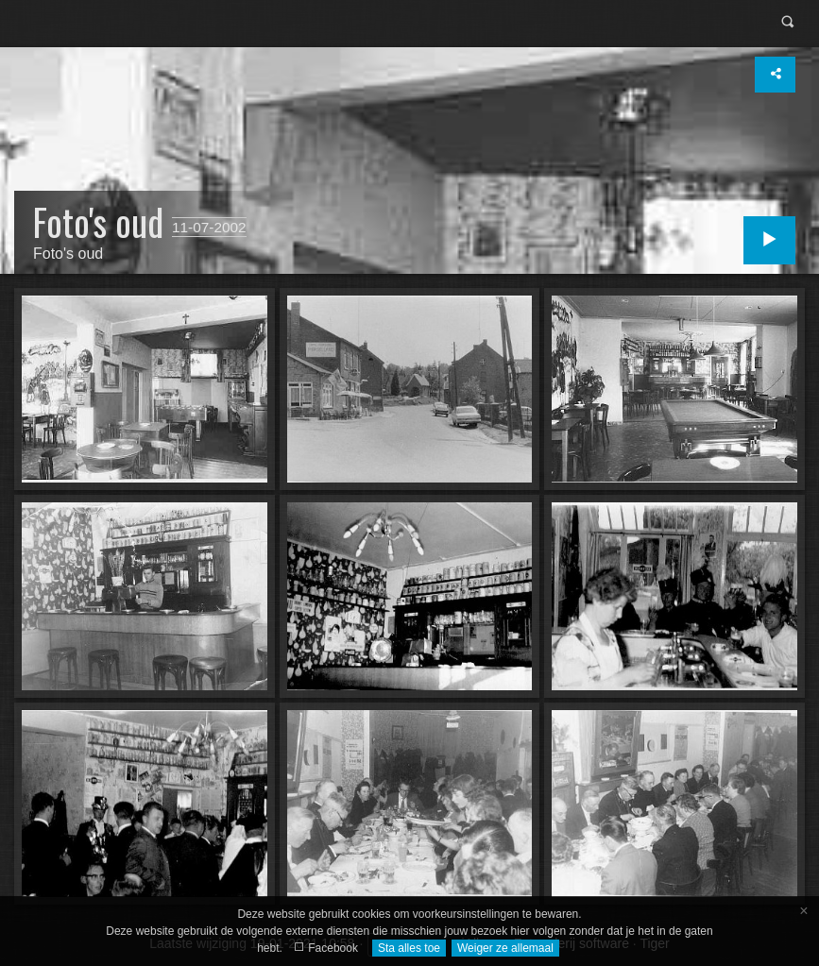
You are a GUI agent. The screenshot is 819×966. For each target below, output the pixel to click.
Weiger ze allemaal (505, 948)
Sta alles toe (409, 948)
